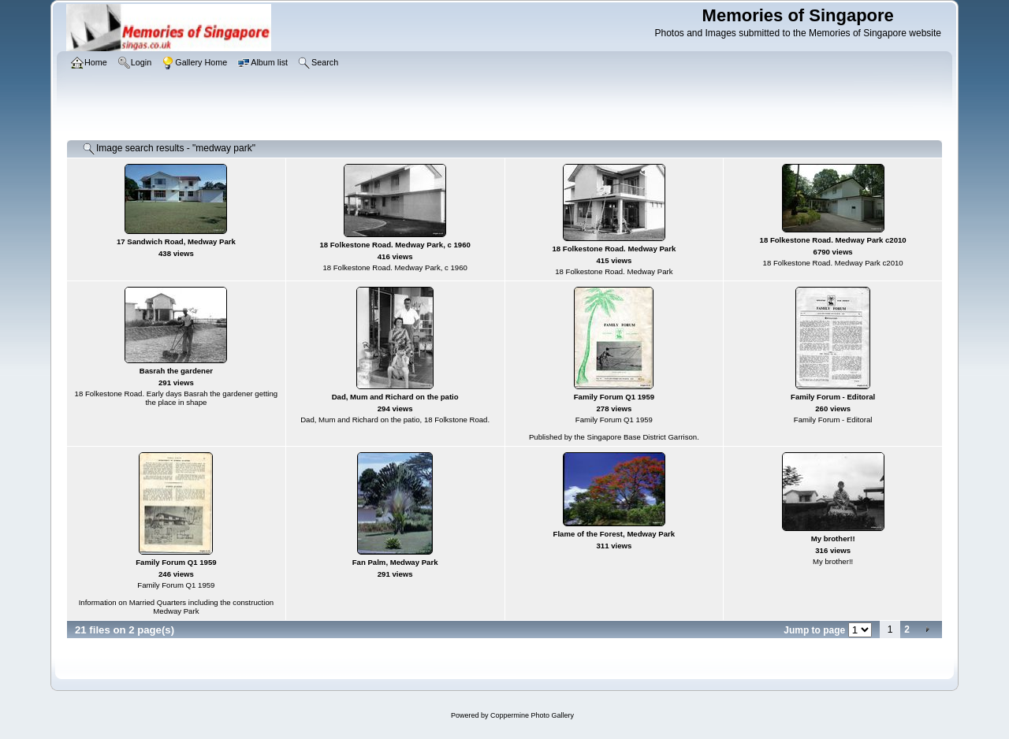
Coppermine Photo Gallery (532, 715)
